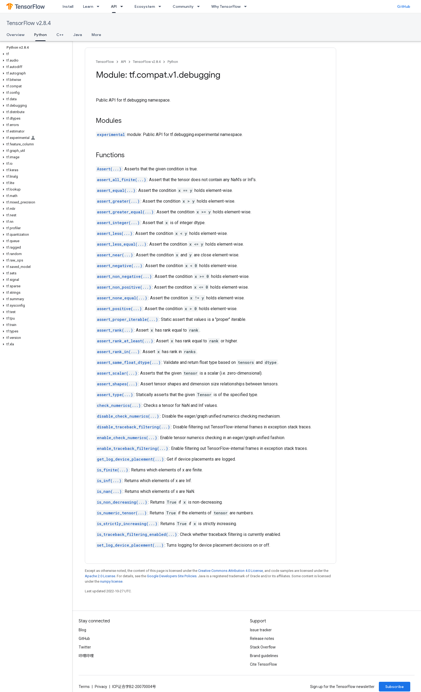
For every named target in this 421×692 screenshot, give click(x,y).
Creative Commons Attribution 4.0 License (230, 571)
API (123, 62)
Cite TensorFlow (263, 664)
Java (77, 34)
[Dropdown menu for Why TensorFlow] (247, 6)
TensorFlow (105, 62)
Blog (82, 630)
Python (173, 62)
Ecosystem (145, 6)
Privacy (101, 686)
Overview (15, 34)
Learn (88, 6)
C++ (60, 34)
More (96, 34)
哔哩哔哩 (86, 656)
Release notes (262, 638)
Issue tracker (261, 630)
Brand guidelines (264, 656)
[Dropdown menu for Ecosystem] (161, 6)
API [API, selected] (114, 6)
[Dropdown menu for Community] (200, 6)
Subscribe (394, 686)
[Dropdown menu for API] (123, 6)
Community (183, 6)
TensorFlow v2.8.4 (28, 23)
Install (68, 6)
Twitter (85, 647)
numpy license (111, 581)
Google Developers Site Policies (172, 576)
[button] (35, 54)
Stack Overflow (263, 647)
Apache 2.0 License (100, 576)
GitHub (403, 6)
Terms (84, 686)
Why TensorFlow (226, 6)
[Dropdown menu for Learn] (99, 6)
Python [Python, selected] (40, 34)
